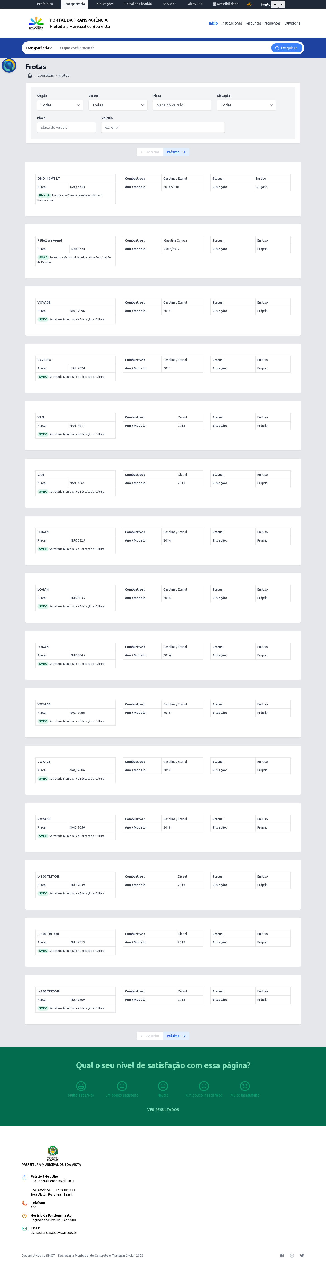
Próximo (176, 152)
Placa (157, 96)
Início (213, 23)
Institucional (231, 23)
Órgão (42, 96)
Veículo (107, 118)
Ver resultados (163, 1110)
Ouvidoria (292, 23)
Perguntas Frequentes (263, 23)
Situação (224, 96)
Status (93, 96)
